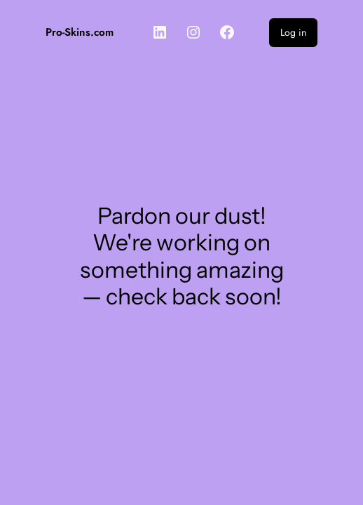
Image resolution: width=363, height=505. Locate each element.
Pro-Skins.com (80, 32)
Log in (293, 32)
